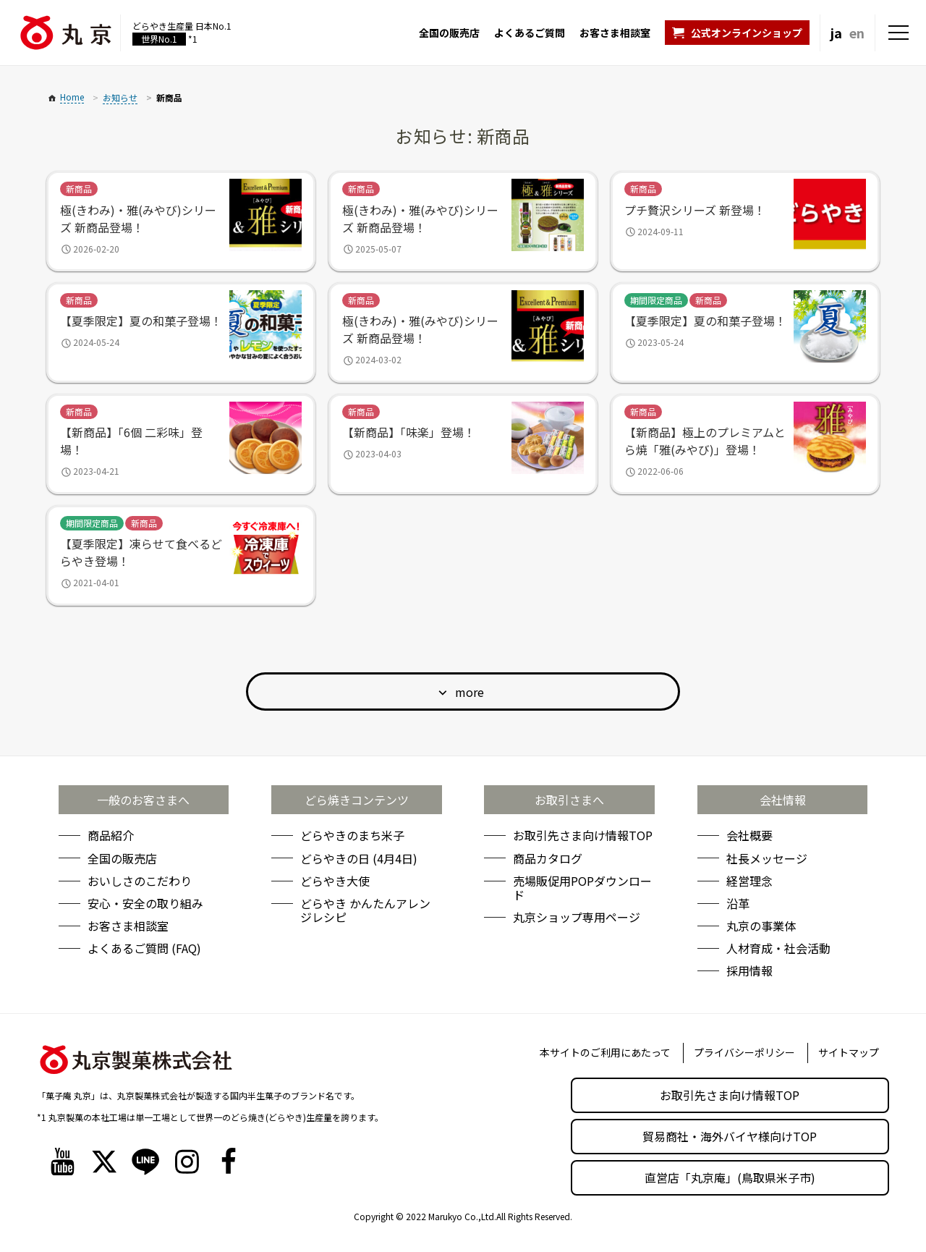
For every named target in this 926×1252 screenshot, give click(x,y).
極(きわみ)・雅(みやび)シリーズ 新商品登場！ (138, 218)
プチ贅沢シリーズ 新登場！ (694, 210)
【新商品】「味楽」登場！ (408, 432)
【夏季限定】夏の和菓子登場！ (141, 320)
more (469, 692)
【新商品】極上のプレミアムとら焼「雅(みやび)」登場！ (705, 440)
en (857, 32)
